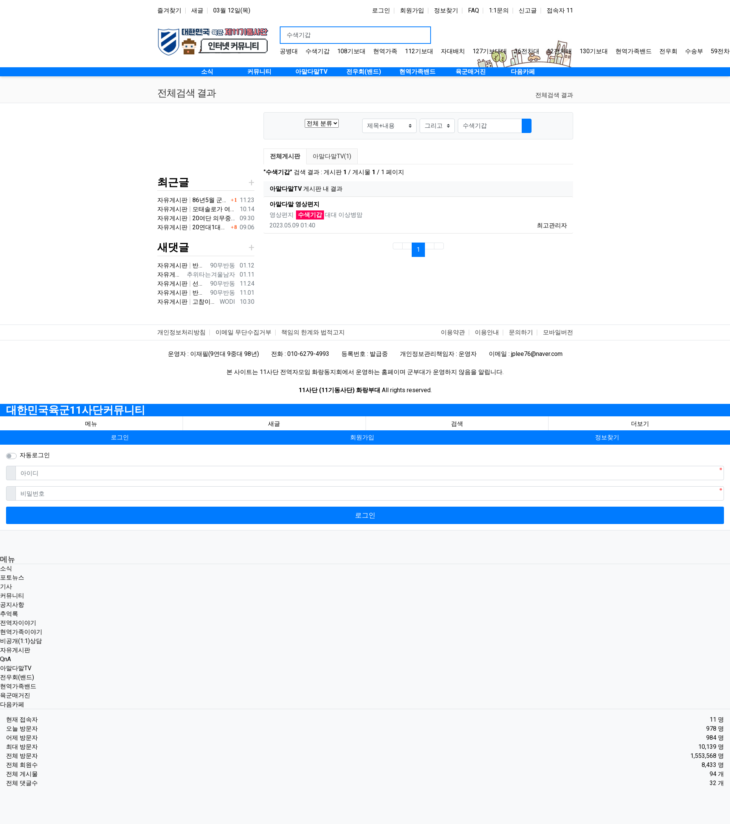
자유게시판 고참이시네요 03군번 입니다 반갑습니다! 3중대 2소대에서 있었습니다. (187, 301)
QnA (5, 659)
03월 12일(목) (231, 10)
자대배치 (453, 51)
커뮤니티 (12, 595)
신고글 (528, 10)
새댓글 (173, 247)
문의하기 (521, 332)
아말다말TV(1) (332, 156)
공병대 (289, 51)
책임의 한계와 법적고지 (313, 332)
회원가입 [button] (362, 437)
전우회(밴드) (17, 677)
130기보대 (594, 51)
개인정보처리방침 (181, 332)
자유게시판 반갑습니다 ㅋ (182, 265)
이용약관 (453, 332)
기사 (6, 586)
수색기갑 (317, 51)
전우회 (668, 51)
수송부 (694, 51)
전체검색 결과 (554, 95)
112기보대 (419, 51)
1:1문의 (499, 10)
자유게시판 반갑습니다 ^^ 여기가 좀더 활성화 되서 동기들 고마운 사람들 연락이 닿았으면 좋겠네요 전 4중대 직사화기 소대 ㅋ (182, 292)
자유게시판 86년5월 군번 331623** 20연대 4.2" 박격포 (193, 200)
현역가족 (385, 51)
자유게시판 (15, 650)
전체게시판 (285, 156)
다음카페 (12, 704)
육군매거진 (15, 695)
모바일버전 (558, 332)
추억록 (9, 613)
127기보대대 (490, 51)
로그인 (381, 10)
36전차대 (527, 51)
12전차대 (559, 51)
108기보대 (351, 51)
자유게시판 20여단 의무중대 (197, 218)
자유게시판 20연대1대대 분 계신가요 (193, 227)
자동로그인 (35, 455)
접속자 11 (560, 10)
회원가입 (412, 10)
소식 (6, 568)
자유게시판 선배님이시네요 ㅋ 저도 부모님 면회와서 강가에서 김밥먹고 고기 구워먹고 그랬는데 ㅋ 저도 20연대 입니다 (182, 283)
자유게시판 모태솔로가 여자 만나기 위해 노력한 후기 (197, 209)
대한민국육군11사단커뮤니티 (75, 410)
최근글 (173, 182)
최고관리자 (552, 225)
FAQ (473, 10)
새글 (197, 10)
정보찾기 (446, 10)
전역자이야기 (18, 622)
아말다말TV (15, 668)
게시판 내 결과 (306, 188)
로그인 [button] (120, 437)
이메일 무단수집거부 (243, 332)
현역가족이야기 (21, 631)
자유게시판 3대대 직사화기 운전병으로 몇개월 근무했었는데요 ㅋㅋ (170, 274)
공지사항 (12, 604)
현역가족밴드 (633, 51)
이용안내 (487, 332)
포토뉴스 (12, 577)
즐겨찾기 (169, 10)
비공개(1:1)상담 (21, 641)
